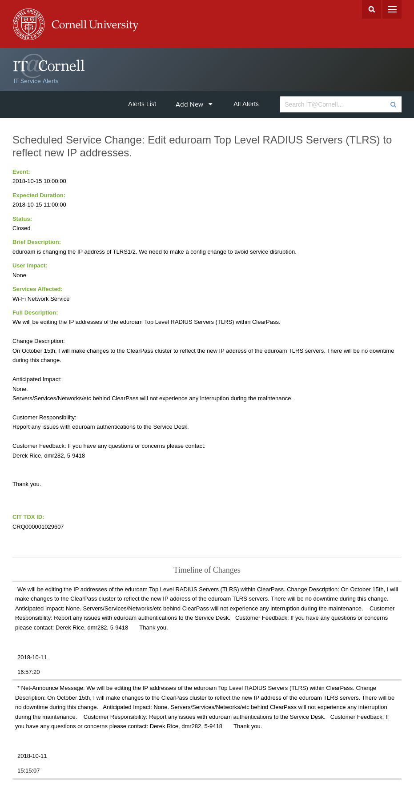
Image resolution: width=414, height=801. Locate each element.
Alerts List (142, 104)
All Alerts (246, 104)
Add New (194, 104)
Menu (392, 9)
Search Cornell (371, 9)
